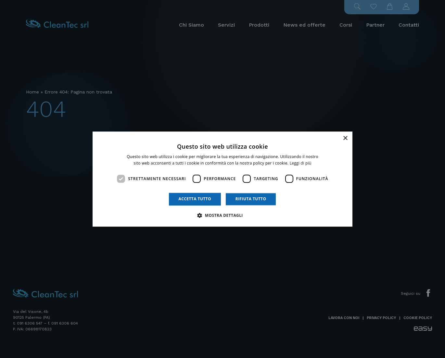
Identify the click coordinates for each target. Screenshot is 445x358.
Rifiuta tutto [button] (250, 199)
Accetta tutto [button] (195, 199)
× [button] (345, 138)
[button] (222, 215)
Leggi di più (301, 163)
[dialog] (222, 179)
